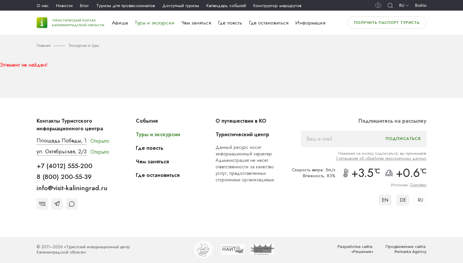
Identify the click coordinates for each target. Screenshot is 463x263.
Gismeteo (418, 185)
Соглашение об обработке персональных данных (381, 158)
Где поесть (230, 22)
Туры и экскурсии (155, 22)
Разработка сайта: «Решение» (355, 249)
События (147, 121)
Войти (420, 5)
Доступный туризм (180, 5)
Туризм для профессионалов (125, 5)
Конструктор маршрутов (277, 5)
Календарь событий (226, 5)
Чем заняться (196, 22)
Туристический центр (242, 134)
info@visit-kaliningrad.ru (72, 188)
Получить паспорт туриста (387, 22)
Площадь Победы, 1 (62, 140)
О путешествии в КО (241, 121)
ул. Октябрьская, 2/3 (62, 151)
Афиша (120, 22)
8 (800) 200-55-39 (64, 176)
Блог (84, 5)
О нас (43, 5)
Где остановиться (268, 22)
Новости (64, 5)
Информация (310, 22)
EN (385, 200)
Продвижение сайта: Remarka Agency (406, 249)
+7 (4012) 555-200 (64, 165)
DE (403, 200)
